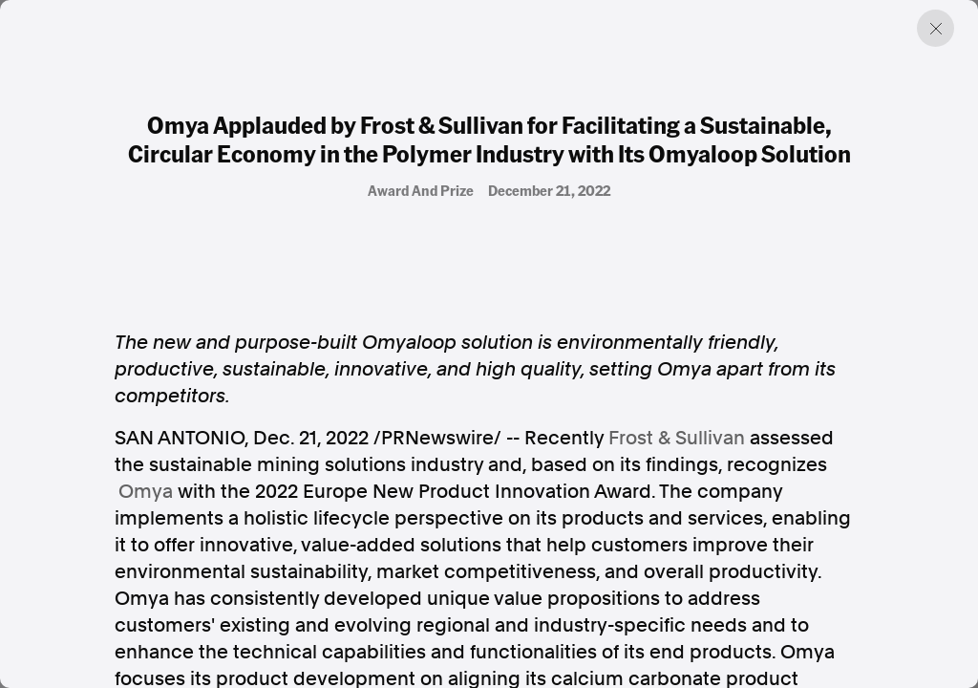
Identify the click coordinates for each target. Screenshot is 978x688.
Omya (145, 491)
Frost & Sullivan (676, 437)
